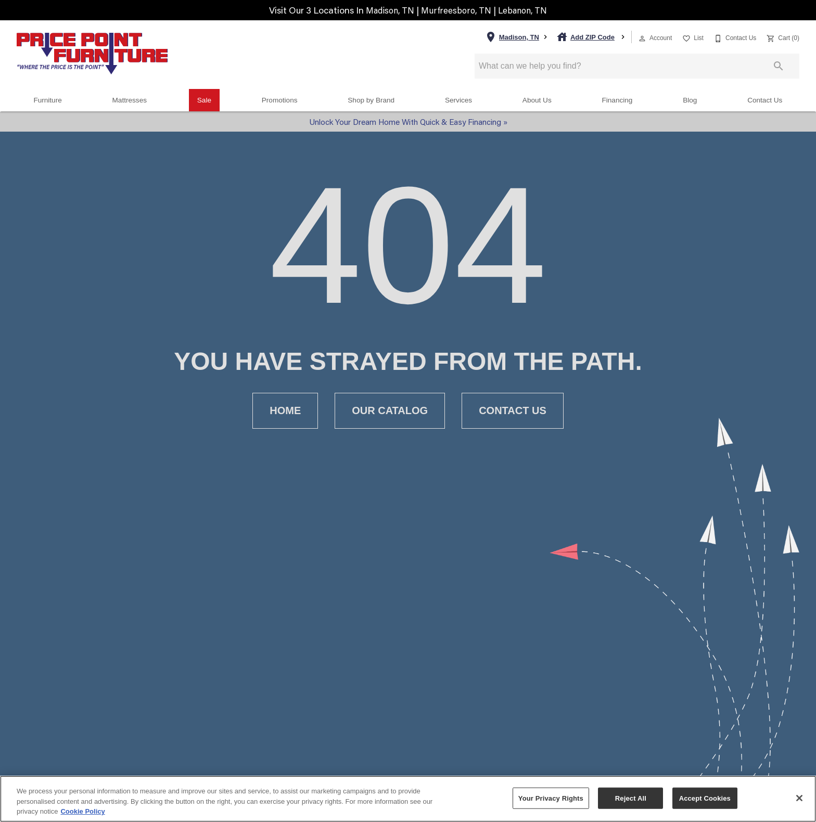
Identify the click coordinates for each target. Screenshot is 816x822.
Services (458, 100)
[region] (408, 799)
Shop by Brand (371, 100)
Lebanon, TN (527, 10)
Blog (690, 100)
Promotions (280, 100)
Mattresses (129, 100)
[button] (642, 38)
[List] (692, 37)
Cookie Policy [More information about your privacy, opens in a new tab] (82, 811)
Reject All (630, 798)
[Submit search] (778, 66)
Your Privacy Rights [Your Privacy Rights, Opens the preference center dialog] (550, 798)
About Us (537, 100)
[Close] (799, 798)
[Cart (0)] (781, 37)
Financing (617, 100)
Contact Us (764, 100)
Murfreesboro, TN (457, 10)
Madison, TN (387, 10)
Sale (204, 100)
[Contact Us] (734, 37)
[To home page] (92, 53)
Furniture (47, 100)
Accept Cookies (705, 798)
